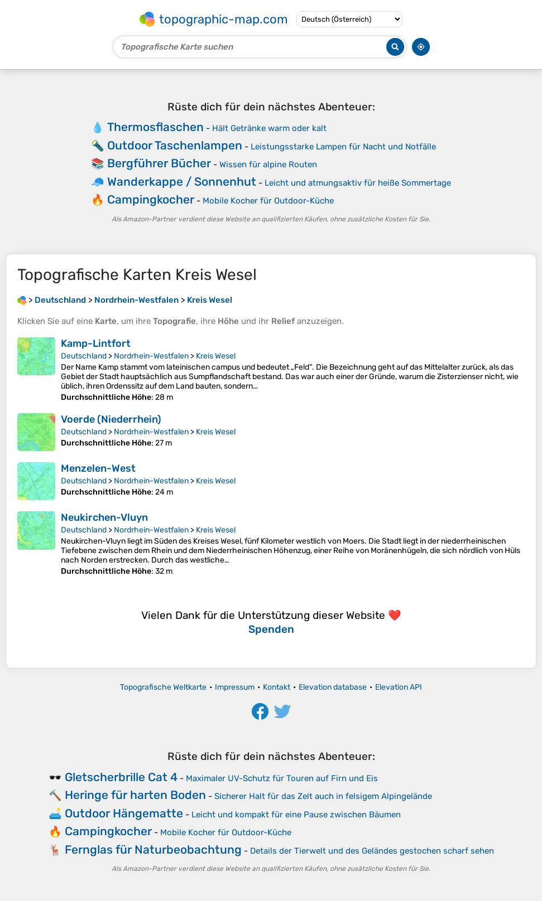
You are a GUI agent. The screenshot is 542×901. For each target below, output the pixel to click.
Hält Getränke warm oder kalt (269, 128)
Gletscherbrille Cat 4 (121, 777)
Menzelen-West (98, 468)
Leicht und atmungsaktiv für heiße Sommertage (358, 183)
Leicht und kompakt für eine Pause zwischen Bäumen (296, 815)
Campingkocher (150, 199)
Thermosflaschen (155, 127)
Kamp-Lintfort (96, 343)
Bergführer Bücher (159, 163)
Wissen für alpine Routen (268, 164)
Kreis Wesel (216, 356)
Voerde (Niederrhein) (111, 419)
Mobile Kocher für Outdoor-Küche (268, 201)
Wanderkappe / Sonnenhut (181, 181)
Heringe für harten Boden (135, 795)
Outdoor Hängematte (124, 813)
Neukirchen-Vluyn (104, 517)
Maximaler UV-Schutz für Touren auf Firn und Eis (282, 778)
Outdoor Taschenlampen (174, 145)
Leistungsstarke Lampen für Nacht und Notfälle (343, 147)
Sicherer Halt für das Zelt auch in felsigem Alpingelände (323, 796)
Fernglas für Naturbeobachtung (153, 849)
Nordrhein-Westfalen (151, 356)
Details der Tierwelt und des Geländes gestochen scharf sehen (372, 851)
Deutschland (84, 356)
